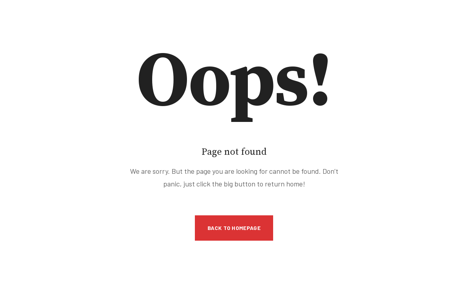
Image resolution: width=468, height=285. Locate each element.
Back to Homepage (234, 227)
